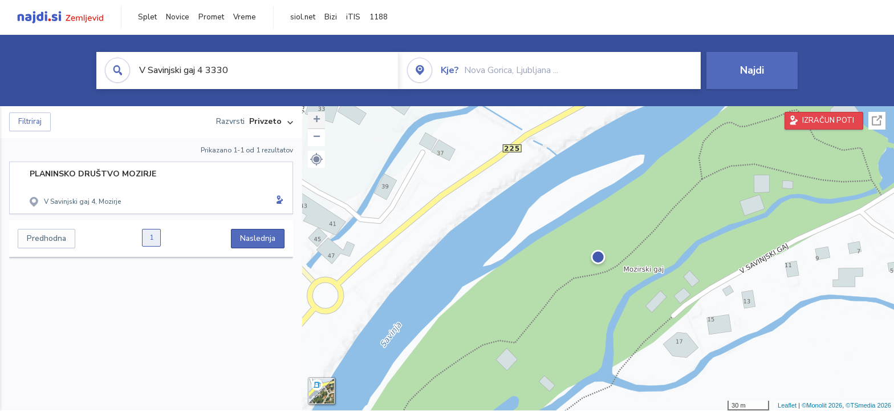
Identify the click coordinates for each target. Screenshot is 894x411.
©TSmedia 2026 (868, 405)
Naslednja (257, 238)
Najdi (752, 70)
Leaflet (787, 405)
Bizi (330, 17)
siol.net (302, 17)
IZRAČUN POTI (828, 120)
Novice (177, 17)
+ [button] (316, 120)
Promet (211, 17)
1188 (378, 17)
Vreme (244, 17)
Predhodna (46, 238)
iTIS (353, 17)
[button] (316, 159)
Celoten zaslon (876, 121)
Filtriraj (30, 121)
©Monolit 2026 (822, 405)
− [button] (316, 137)
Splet (147, 17)
